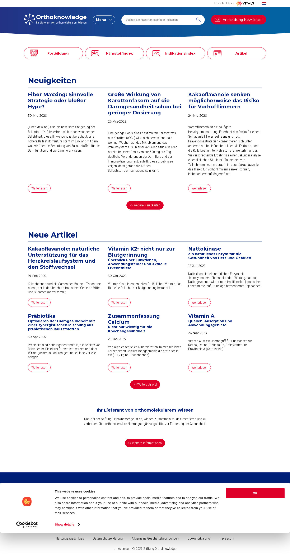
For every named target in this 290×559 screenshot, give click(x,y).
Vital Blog (227, 506)
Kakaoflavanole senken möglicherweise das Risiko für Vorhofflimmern (223, 101)
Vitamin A (201, 316)
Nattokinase (204, 249)
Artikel (82, 496)
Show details (64, 551)
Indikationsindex (89, 506)
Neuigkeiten (52, 80)
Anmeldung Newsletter (238, 19)
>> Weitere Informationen (145, 443)
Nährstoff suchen (201, 506)
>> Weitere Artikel (145, 384)
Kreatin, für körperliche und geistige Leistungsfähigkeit (144, 504)
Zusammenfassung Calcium (134, 319)
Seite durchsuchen (202, 496)
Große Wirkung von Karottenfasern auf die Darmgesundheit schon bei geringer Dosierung (144, 103)
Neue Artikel (53, 234)
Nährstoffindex (88, 501)
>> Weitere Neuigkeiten (145, 205)
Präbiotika (42, 316)
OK (255, 519)
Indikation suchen (201, 501)
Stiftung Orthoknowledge (239, 496)
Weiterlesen (39, 188)
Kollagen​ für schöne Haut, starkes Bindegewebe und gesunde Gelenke (142, 498)
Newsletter (35, 508)
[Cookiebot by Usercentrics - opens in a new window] (27, 551)
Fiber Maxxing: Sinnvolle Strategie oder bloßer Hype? (60, 101)
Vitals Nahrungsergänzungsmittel (243, 501)
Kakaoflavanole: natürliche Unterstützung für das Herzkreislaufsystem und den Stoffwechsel (64, 258)
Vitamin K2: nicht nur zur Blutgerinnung (141, 252)
